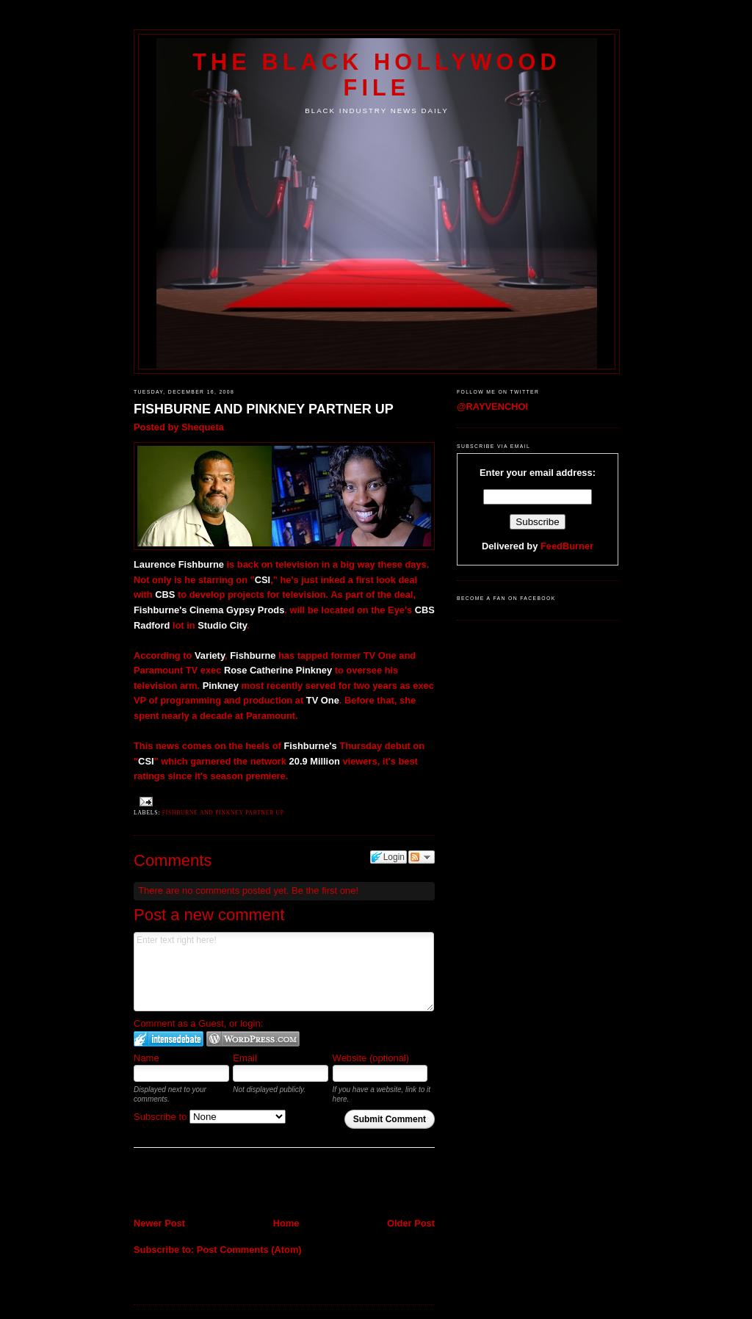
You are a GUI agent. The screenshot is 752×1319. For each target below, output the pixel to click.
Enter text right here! (284, 971)
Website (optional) (371, 1057)
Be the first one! (325, 890)
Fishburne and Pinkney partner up (223, 812)
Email (245, 1057)
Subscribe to (210, 1116)
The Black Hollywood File (376, 74)
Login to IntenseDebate (168, 1039)
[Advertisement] (220, 1184)
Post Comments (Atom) (249, 1249)
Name (146, 1057)
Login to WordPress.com (253, 1039)
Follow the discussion (421, 857)
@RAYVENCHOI (492, 406)
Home (286, 1223)
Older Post (411, 1223)
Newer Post (159, 1223)
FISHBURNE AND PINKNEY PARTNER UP (264, 409)
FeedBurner (566, 546)
